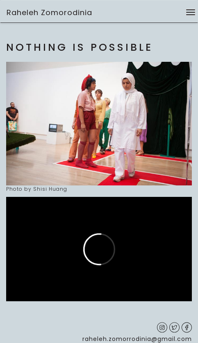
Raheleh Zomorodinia (49, 12)
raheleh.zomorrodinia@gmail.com (137, 339)
